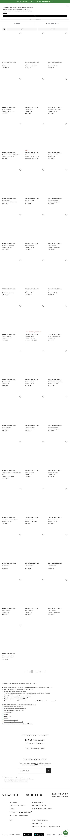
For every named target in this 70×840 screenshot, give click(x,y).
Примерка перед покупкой (20, 812)
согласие (10, 777)
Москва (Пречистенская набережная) (13, 706)
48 (40, 672)
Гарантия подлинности (42, 809)
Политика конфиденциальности (46, 827)
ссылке (53, 701)
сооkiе (5, 13)
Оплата (12, 809)
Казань (6, 714)
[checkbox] (18, 779)
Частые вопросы (39, 805)
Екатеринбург (7, 716)
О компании (37, 802)
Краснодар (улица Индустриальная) (13, 722)
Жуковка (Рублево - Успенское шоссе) (14, 710)
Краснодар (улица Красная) (11, 720)
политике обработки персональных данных (16, 781)
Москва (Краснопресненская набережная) (15, 708)
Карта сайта (37, 823)
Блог (11, 820)
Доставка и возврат (17, 805)
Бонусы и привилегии (18, 815)
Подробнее (46, 2)
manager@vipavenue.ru (36, 743)
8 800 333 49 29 (39, 740)
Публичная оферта (40, 820)
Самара (6, 718)
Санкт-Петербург (8, 712)
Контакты (13, 802)
